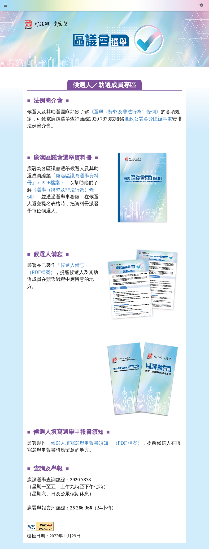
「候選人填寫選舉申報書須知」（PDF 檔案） (94, 443)
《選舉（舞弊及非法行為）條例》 (125, 111)
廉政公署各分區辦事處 (148, 119)
